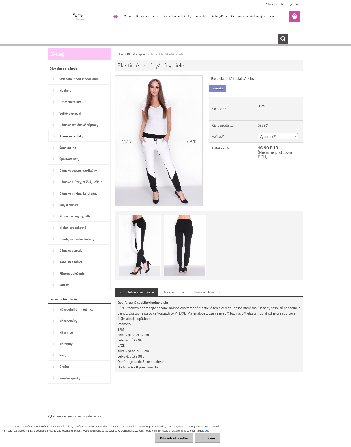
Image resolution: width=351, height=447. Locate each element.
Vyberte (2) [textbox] (268, 136)
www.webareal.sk (89, 416)
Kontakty (202, 16)
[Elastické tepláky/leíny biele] (158, 77)
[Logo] (78, 16)
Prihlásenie (271, 4)
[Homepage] (115, 16)
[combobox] (278, 136)
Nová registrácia (290, 4)
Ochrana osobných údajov (248, 16)
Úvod (121, 54)
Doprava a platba (147, 16)
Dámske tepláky (137, 54)
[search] (283, 39)
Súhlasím (207, 438)
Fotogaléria (219, 16)
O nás (127, 16)
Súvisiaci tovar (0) (207, 292)
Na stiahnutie (174, 292)
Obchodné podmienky (177, 16)
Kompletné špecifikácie (137, 292)
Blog (272, 16)
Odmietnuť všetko (173, 438)
